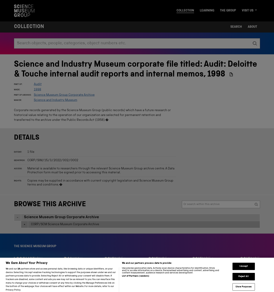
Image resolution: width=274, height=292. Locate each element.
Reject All (243, 279)
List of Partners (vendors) (135, 278)
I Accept (243, 268)
